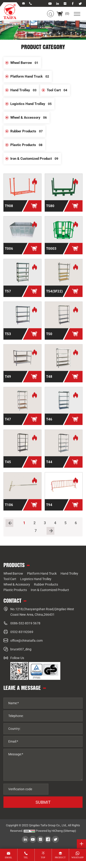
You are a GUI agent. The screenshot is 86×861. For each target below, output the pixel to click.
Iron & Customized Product (35, 158)
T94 (49, 508)
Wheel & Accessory (30, 117)
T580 (50, 210)
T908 (9, 210)
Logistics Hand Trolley (32, 104)
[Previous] (9, 523)
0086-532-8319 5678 (25, 623)
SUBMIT (43, 802)
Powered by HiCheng (49, 830)
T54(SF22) (54, 295)
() (62, 13)
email (8, 857)
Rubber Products (27, 131)
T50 (49, 338)
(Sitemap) (69, 830)
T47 (8, 423)
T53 (8, 338)
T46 (49, 423)
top (43, 857)
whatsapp (78, 857)
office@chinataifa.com (26, 640)
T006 (9, 252)
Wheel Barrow (25, 62)
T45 (8, 466)
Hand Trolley (24, 90)
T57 (8, 295)
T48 (49, 380)
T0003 (51, 252)
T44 (49, 466)
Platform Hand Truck (31, 76)
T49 (8, 380)
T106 (9, 508)
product (60, 857)
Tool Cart (58, 90)
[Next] (50, 531)
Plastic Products (27, 145)
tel (26, 857)
